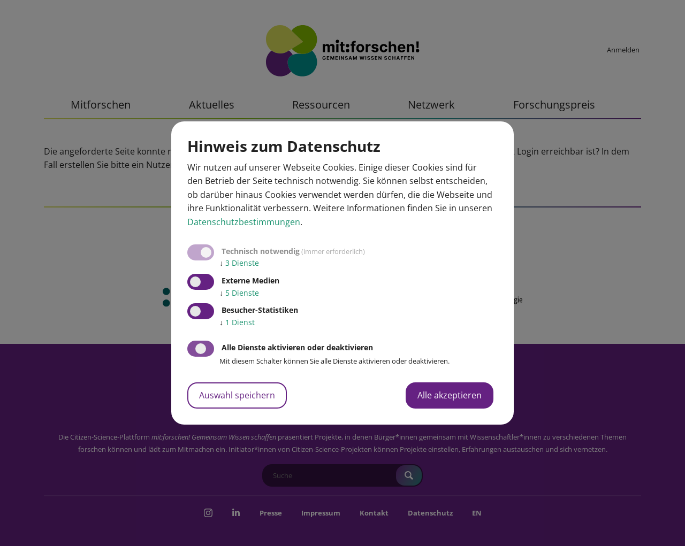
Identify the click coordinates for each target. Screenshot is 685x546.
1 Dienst (237, 322)
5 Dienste (239, 293)
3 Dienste (239, 263)
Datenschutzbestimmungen (243, 222)
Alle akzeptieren (449, 395)
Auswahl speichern (237, 395)
